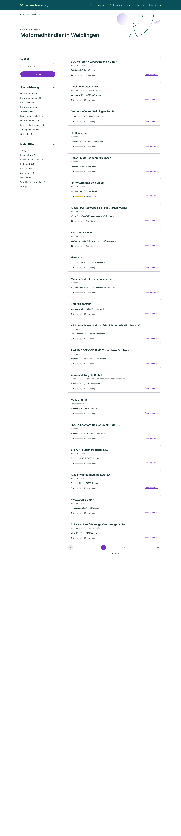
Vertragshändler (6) (29, 130)
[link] (114, 68)
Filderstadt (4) (27, 164)
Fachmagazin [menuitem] (116, 5)
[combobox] (37, 66)
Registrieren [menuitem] (155, 5)
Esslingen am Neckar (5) (32, 160)
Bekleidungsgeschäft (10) (32, 116)
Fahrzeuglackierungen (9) (32, 125)
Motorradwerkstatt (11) (31, 107)
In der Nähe (27, 144)
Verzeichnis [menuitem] (95, 5)
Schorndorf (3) (27, 173)
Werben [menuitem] (140, 5)
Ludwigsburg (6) (28, 155)
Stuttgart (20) (27, 150)
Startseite (24, 14)
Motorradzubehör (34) (31, 98)
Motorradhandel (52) (30, 93)
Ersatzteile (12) (27, 102)
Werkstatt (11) (26, 111)
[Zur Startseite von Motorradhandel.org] (34, 5)
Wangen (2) (25, 187)
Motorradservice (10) (30, 121)
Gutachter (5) (26, 134)
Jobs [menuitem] (129, 5)
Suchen (37, 74)
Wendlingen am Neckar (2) (33, 182)
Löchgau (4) (26, 169)
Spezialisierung (29, 87)
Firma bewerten (151, 75)
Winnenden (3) (27, 178)
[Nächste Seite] (158, 550)
